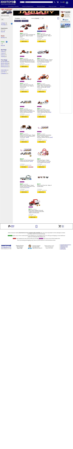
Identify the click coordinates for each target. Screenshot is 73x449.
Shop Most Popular (13, 6)
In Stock (3, 23)
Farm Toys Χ (18, 20)
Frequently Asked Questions (65, 244)
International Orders (64, 246)
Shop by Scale (52, 6)
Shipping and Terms (64, 245)
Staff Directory (63, 249)
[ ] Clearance (3, 73)
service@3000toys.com (6, 247)
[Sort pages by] (39, 18)
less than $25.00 (4, 61)
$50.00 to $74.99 (4, 65)
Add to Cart (24, 41)
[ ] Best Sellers (4, 70)
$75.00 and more (4, 66)
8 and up (3, 54)
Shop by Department (27, 6)
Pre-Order (3, 24)
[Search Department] (22, 2)
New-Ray (3, 37)
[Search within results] (5, 17)
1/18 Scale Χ (25, 20)
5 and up (3, 53)
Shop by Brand (41, 6)
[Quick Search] (39, 2)
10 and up (3, 56)
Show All (3, 31)
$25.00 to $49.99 (4, 63)
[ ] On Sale (3, 71)
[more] (47, 62)
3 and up (3, 51)
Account (62, 6)
